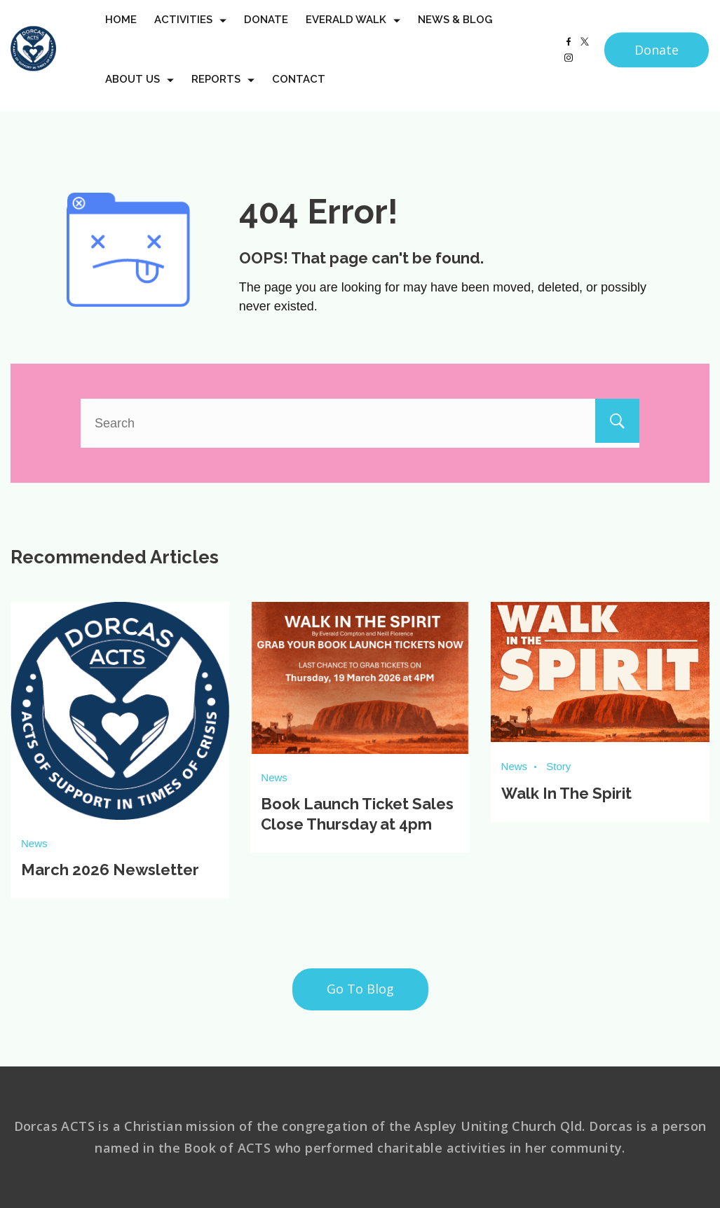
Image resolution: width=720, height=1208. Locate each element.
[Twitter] (584, 54)
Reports (222, 91)
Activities (190, 32)
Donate (266, 32)
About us (139, 91)
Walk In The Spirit (566, 792)
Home (121, 32)
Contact (298, 91)
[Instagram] (568, 70)
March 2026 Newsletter (110, 869)
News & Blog (455, 32)
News (34, 843)
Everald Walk (353, 32)
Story (558, 765)
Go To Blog (360, 988)
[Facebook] (568, 54)
